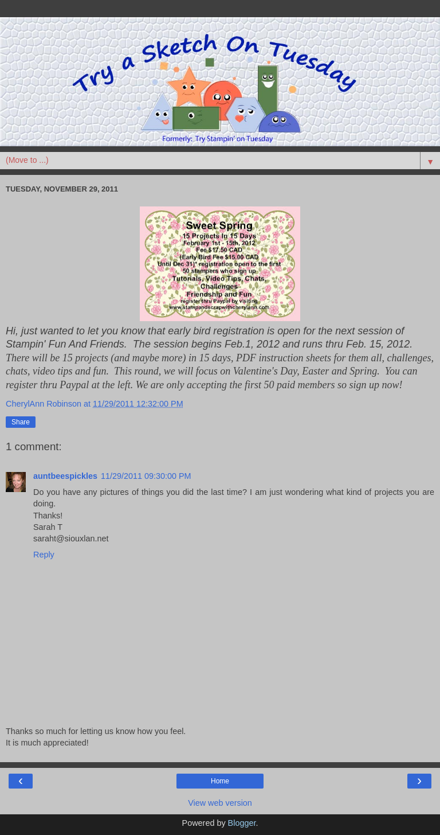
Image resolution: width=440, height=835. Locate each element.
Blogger (242, 823)
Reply (43, 554)
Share (20, 422)
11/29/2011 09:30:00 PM (146, 476)
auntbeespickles (65, 476)
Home (220, 781)
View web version (220, 802)
